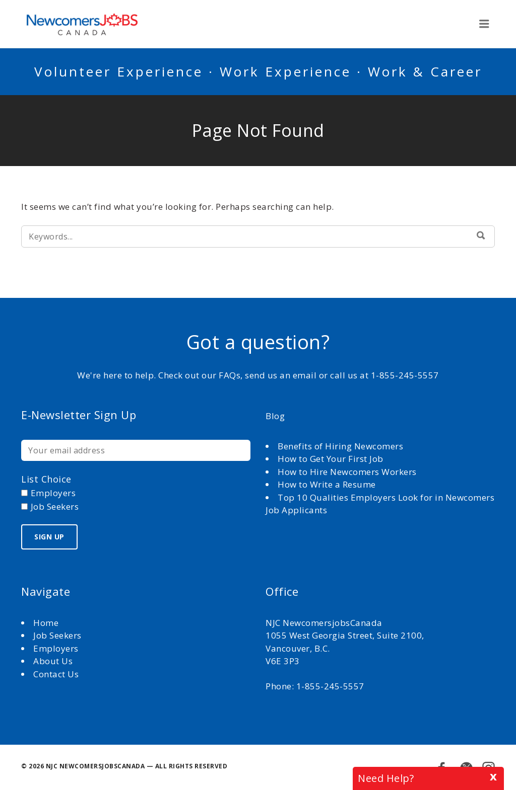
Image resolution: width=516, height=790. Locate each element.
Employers (56, 648)
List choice (46, 479)
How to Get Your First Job (330, 458)
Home (47, 622)
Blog (275, 416)
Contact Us (56, 674)
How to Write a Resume (327, 484)
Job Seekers (57, 635)
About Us (54, 661)
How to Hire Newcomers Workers (347, 472)
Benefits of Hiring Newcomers (340, 446)
